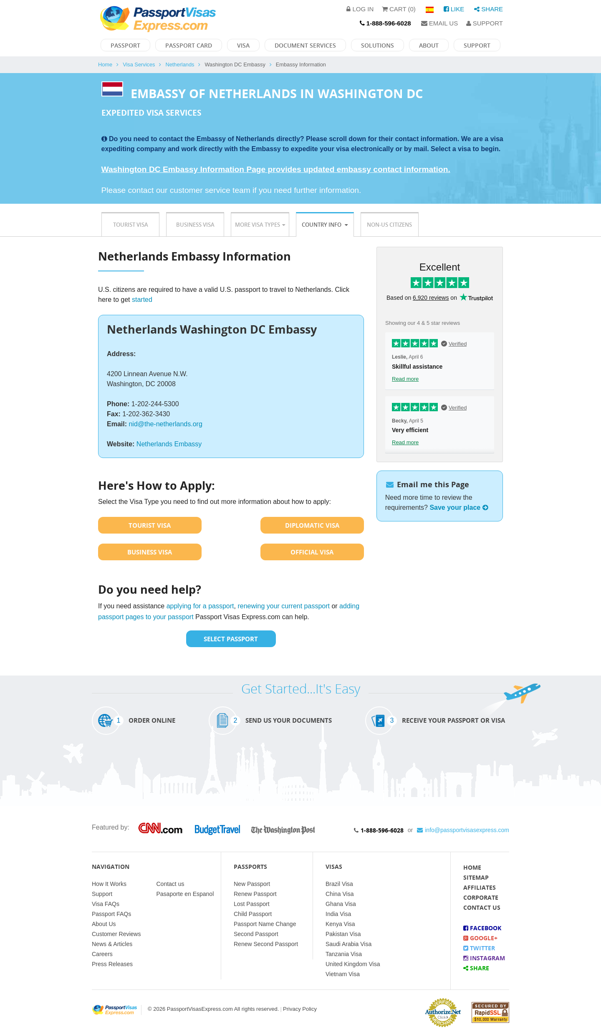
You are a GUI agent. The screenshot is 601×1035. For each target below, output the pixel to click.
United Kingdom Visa (353, 964)
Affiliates (479, 887)
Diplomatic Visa (312, 525)
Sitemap (476, 877)
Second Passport (256, 934)
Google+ (480, 938)
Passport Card (188, 45)
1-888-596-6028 (382, 830)
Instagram (484, 958)
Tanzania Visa (344, 954)
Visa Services (139, 64)
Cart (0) (399, 9)
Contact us (170, 884)
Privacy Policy (300, 1009)
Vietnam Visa (343, 974)
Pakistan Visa (343, 934)
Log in (360, 9)
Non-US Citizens (389, 224)
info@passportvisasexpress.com (463, 830)
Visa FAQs (105, 904)
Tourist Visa (130, 224)
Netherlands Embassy (169, 444)
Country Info (325, 224)
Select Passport (231, 639)
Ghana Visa (341, 904)
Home (105, 64)
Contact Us (481, 907)
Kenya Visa (340, 924)
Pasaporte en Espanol (185, 894)
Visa (243, 45)
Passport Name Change (265, 924)
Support (484, 23)
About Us (104, 924)
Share (488, 9)
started (142, 299)
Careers (102, 954)
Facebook (482, 928)
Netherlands (179, 64)
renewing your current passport (283, 606)
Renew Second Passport (266, 944)
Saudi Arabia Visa (348, 944)
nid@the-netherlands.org (165, 424)
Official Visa (311, 552)
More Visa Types (260, 224)
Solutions (377, 45)
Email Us (439, 23)
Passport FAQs (111, 914)
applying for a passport (200, 606)
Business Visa (195, 224)
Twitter (479, 948)
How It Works (109, 884)
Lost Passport (252, 904)
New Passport (252, 884)
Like (454, 9)
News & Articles (112, 944)
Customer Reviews (116, 934)
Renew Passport (255, 894)
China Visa (340, 894)
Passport (125, 45)
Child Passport (253, 914)
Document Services (305, 45)
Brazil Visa (339, 884)
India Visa (338, 914)
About (429, 45)
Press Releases (112, 964)
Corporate (480, 897)
